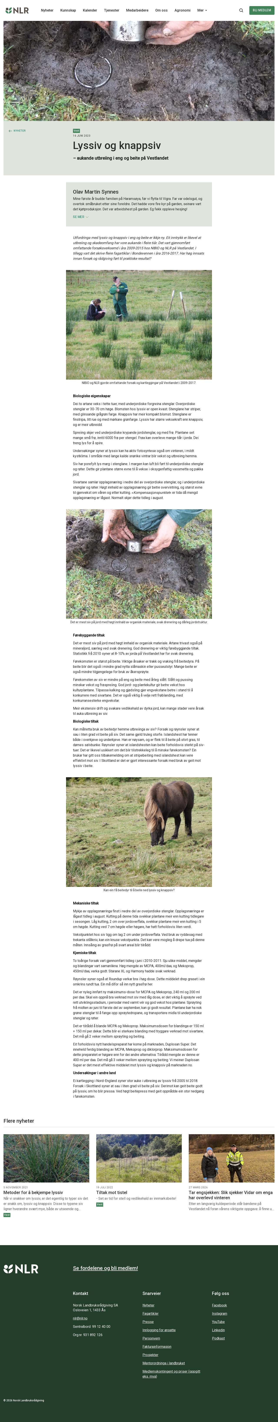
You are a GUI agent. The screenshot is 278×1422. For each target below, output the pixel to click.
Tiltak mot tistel (111, 1192)
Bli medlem (262, 10)
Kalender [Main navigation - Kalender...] (90, 10)
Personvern (151, 1338)
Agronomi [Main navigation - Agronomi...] (182, 10)
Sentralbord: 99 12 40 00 (91, 1327)
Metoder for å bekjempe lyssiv (33, 1192)
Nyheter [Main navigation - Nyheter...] (47, 10)
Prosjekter (150, 1355)
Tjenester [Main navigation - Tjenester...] (111, 10)
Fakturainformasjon (156, 1347)
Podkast (218, 1338)
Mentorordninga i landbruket (163, 1363)
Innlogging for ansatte (159, 1330)
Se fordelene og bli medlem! (105, 1268)
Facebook (219, 1305)
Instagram (219, 1313)
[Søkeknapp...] (241, 10)
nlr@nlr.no (80, 1318)
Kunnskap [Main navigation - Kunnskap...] (68, 10)
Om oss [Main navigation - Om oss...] (161, 10)
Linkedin (218, 1330)
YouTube (218, 1322)
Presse (148, 1322)
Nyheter (148, 1305)
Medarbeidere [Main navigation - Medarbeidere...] (137, 10)
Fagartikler (150, 1313)
